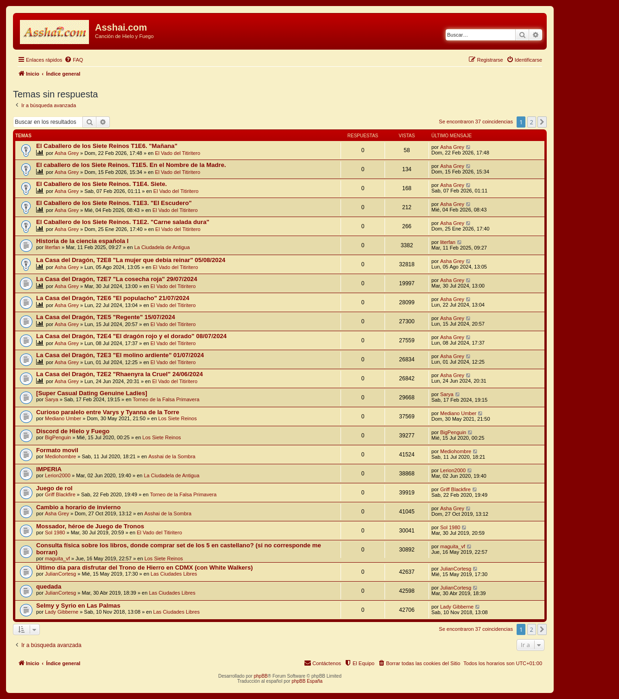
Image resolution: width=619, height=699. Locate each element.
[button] (542, 122)
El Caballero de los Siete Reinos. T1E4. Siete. (101, 183)
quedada (48, 586)
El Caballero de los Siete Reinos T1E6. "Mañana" (106, 145)
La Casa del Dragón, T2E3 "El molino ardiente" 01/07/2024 (120, 355)
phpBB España (306, 681)
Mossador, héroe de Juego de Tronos (90, 526)
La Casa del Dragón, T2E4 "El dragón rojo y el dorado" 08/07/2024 (131, 336)
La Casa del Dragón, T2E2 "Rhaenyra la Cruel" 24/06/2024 (119, 374)
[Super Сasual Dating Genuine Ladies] (91, 393)
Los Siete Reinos (177, 418)
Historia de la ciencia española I (82, 240)
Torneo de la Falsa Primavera (166, 399)
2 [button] (531, 122)
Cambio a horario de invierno (78, 507)
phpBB (261, 676)
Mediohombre (60, 456)
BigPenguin (58, 437)
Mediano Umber (63, 418)
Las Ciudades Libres (174, 574)
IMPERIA (49, 469)
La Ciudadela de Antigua (162, 247)
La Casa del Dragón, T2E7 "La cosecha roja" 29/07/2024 (116, 279)
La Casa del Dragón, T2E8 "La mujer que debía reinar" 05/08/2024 (130, 260)
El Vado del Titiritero (178, 153)
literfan (52, 247)
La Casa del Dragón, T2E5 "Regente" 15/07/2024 (105, 317)
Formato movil (57, 450)
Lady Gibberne (61, 612)
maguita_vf (57, 558)
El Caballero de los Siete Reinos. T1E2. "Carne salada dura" (122, 221)
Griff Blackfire (60, 494)
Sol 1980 (55, 532)
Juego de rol (54, 488)
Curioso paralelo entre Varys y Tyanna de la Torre (107, 412)
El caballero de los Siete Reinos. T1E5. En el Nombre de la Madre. (131, 164)
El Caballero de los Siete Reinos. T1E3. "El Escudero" (114, 202)
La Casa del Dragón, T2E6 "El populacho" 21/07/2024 (112, 298)
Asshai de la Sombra (172, 456)
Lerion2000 (57, 475)
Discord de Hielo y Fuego (72, 431)
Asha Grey (67, 153)
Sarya (51, 399)
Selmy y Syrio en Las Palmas (78, 605)
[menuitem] (73, 59)
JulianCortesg (60, 574)
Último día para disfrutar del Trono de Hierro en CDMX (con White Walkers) (144, 567)
